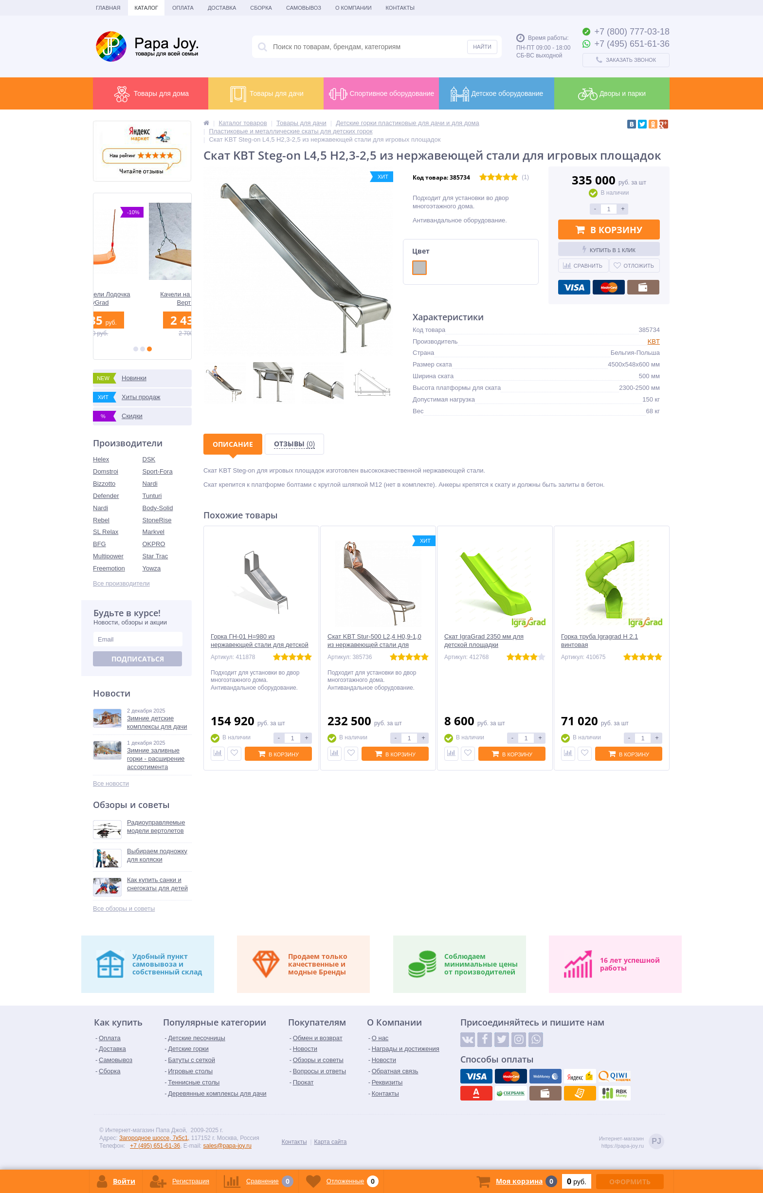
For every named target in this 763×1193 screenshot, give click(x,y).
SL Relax (105, 531)
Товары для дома (150, 94)
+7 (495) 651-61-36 (155, 1145)
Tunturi (152, 495)
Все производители (121, 583)
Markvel (154, 531)
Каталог (146, 8)
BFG (99, 544)
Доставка (222, 8)
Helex (101, 459)
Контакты (400, 8)
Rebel (101, 520)
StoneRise (157, 520)
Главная (108, 8)
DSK (149, 459)
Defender (106, 495)
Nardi (150, 483)
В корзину (609, 230)
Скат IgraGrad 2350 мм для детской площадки (484, 640)
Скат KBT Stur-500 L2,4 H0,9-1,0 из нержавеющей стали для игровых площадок (374, 645)
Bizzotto (104, 483)
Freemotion (109, 568)
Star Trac (155, 556)
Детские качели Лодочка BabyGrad (142, 298)
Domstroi (105, 471)
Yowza (152, 568)
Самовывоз (303, 8)
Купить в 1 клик (609, 249)
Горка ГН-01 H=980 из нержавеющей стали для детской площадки (260, 645)
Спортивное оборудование (381, 94)
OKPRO (154, 544)
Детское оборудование (497, 94)
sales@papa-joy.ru (227, 1145)
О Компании (353, 8)
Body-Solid (158, 508)
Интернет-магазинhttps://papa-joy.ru (631, 1142)
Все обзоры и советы (124, 908)
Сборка (261, 8)
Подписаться (137, 658)
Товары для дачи (266, 94)
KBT (654, 341)
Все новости (111, 783)
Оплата (183, 8)
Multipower (108, 556)
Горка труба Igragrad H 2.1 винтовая (599, 640)
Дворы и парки (612, 94)
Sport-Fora (158, 471)
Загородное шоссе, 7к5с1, (154, 1138)
